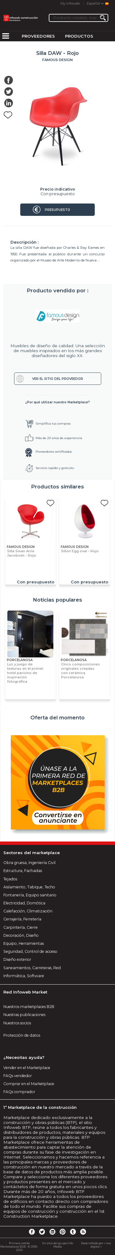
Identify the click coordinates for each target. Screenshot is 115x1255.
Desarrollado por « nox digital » (96, 1244)
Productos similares (57, 486)
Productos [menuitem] (79, 36)
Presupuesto (57, 210)
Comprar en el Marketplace (28, 1083)
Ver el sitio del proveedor (57, 379)
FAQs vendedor (17, 1075)
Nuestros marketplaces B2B (28, 1006)
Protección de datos (21, 1035)
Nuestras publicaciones (24, 1014)
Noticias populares (57, 600)
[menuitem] (5, 36)
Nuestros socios (17, 1023)
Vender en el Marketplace (26, 1067)
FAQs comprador (19, 1091)
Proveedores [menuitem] (38, 36)
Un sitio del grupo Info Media (57, 1244)
